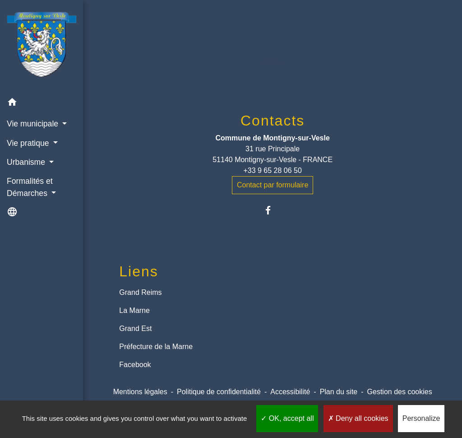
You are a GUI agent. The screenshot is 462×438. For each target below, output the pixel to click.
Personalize (421, 418)
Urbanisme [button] (27, 162)
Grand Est (135, 328)
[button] (41, 103)
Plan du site (339, 392)
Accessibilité (290, 392)
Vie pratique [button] (29, 143)
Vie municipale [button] (33, 123)
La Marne (134, 310)
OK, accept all (287, 418)
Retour (272, 62)
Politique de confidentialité (219, 392)
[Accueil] (41, 46)
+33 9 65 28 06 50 (272, 170)
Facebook (135, 364)
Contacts (272, 120)
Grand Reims (140, 292)
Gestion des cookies (399, 392)
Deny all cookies (358, 418)
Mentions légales (140, 392)
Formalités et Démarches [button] (30, 187)
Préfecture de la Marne (156, 346)
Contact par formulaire (272, 185)
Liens (138, 271)
